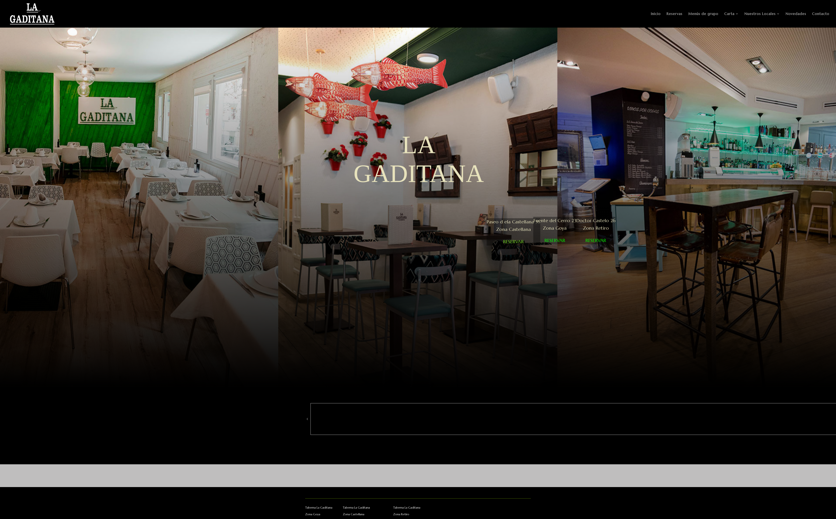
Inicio (656, 14)
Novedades (796, 14)
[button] (307, 419)
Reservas (674, 14)
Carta (729, 14)
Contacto (820, 14)
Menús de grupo (703, 14)
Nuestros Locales (760, 14)
